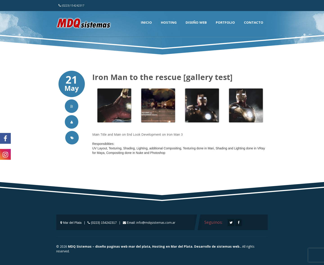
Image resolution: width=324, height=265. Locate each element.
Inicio (146, 22)
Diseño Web (196, 22)
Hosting (169, 22)
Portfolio (225, 22)
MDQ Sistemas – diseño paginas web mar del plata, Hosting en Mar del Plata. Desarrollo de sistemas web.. (154, 246)
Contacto (253, 22)
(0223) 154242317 (71, 5)
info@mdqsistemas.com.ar (155, 222)
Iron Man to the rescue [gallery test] (162, 77)
